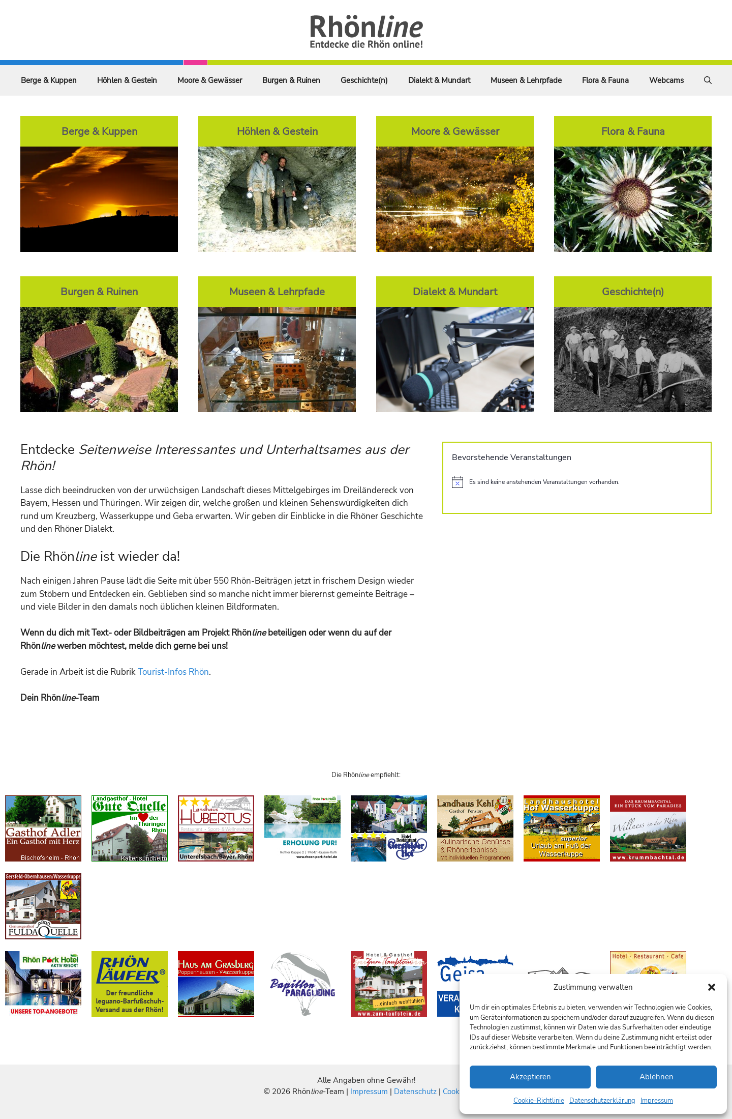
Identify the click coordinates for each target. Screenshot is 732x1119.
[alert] (577, 482)
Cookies (456, 1091)
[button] (712, 987)
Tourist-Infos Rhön (173, 672)
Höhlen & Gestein (127, 80)
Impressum (656, 1100)
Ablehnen (656, 1077)
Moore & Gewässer (209, 80)
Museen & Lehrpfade (526, 80)
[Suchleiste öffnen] (708, 80)
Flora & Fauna (605, 80)
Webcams (666, 80)
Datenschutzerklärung (602, 1100)
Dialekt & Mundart (439, 80)
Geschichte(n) (364, 80)
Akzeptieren (530, 1077)
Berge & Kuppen (49, 80)
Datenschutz (415, 1091)
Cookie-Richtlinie (538, 1100)
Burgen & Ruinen (291, 80)
